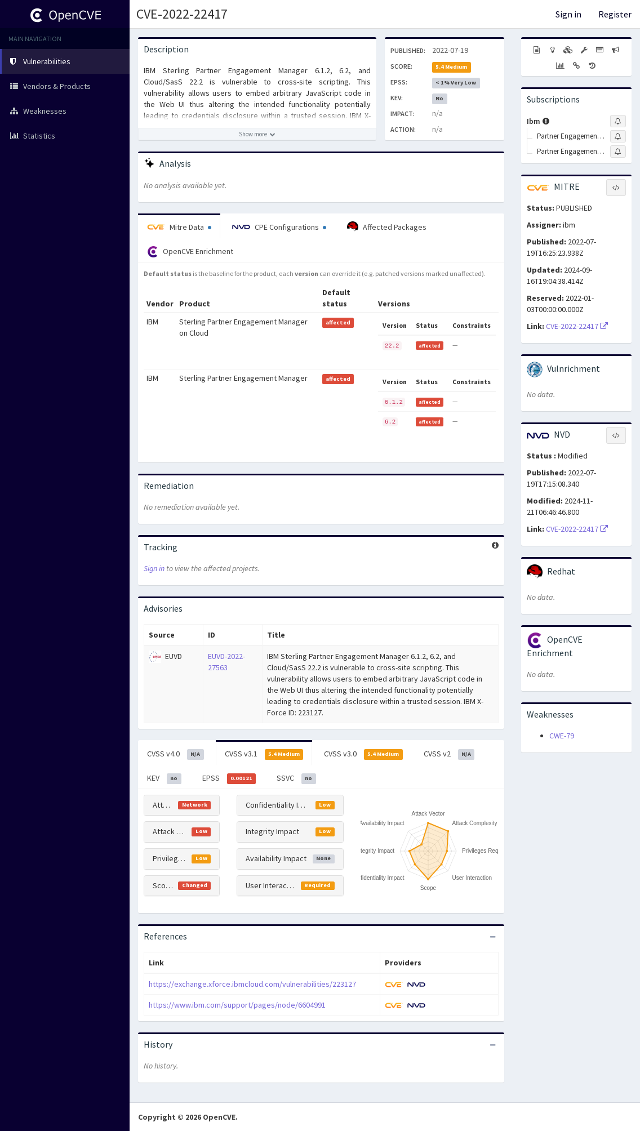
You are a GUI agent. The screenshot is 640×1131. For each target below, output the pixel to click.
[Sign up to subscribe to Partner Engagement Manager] (618, 136)
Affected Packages (386, 227)
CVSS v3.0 (363, 754)
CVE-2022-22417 (182, 14)
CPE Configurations (279, 227)
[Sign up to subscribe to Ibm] (618, 121)
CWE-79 (561, 736)
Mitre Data (179, 227)
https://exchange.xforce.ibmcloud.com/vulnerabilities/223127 (252, 984)
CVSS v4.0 (175, 754)
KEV (164, 778)
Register (615, 14)
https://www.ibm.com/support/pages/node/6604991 (237, 1005)
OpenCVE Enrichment (190, 251)
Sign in (568, 14)
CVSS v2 (449, 754)
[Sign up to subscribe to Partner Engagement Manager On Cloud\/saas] (618, 151)
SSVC (296, 778)
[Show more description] (257, 134)
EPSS (229, 778)
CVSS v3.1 (264, 754)
